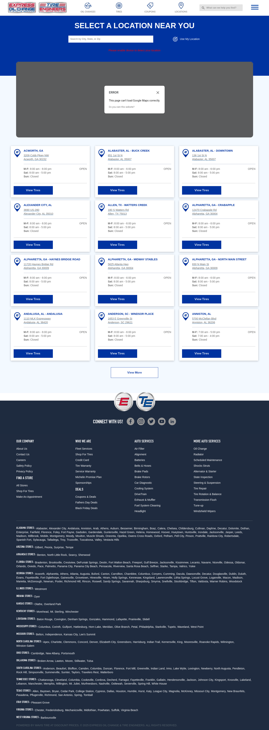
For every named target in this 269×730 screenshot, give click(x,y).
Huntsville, (191, 532)
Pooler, (59, 581)
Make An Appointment (29, 496)
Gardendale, (95, 532)
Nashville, (104, 683)
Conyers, (157, 573)
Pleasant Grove (40, 702)
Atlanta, (74, 573)
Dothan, (245, 528)
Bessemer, (126, 528)
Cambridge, (38, 653)
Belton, (40, 634)
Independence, (54, 634)
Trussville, (73, 539)
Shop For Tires (25, 491)
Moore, (69, 660)
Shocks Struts (202, 465)
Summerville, (52, 672)
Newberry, (207, 668)
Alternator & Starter (205, 471)
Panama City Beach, (86, 566)
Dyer (37, 596)
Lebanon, (21, 683)
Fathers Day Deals (86, 502)
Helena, (140, 532)
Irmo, (169, 668)
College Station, (85, 691)
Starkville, (161, 626)
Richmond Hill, (72, 581)
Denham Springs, (78, 619)
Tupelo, (172, 626)
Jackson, (191, 679)
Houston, (121, 691)
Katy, (149, 691)
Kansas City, (71, 634)
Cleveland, (61, 679)
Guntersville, (111, 532)
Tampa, (174, 566)
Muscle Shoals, (96, 535)
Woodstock (235, 581)
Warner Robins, (219, 581)
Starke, (164, 566)
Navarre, (206, 562)
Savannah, (128, 581)
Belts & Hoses (142, 465)
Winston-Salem (25, 645)
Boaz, (153, 528)
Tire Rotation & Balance (207, 494)
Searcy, (73, 554)
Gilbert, (39, 547)
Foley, (56, 532)
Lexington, (194, 668)
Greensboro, (124, 641)
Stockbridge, (181, 581)
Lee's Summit (87, 634)
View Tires (33, 190)
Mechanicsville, (74, 710)
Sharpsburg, (143, 581)
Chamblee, (130, 573)
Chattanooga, (46, 679)
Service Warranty (85, 471)
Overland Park (52, 604)
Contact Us (22, 454)
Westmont (41, 588)
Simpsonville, (36, 672)
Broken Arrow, (46, 660)
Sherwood (84, 554)
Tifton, (193, 581)
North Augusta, (222, 668)
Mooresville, (191, 641)
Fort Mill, (131, 668)
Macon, (227, 577)
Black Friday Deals (86, 508)
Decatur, (222, 528)
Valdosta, (203, 581)
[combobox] (221, 7)
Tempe (70, 547)
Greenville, (143, 668)
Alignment (140, 454)
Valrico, (183, 566)
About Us (21, 448)
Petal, (134, 626)
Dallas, (111, 691)
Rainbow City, (215, 535)
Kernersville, (169, 641)
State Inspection (203, 477)
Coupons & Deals (85, 496)
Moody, (70, 535)
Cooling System (143, 488)
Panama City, (65, 566)
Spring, (78, 694)
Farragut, (124, 679)
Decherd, (112, 679)
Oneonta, (111, 535)
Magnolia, (174, 691)
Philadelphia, (146, 626)
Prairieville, (135, 619)
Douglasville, (220, 573)
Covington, (60, 619)
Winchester (72, 611)
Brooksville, (56, 562)
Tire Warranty (83, 465)
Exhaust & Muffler (144, 499)
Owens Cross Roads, (140, 535)
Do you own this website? (121, 107)
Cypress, (100, 691)
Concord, (83, 641)
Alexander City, (58, 528)
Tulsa (90, 660)
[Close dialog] (158, 92)
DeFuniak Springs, (88, 562)
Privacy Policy (24, 471)
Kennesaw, (135, 577)
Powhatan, (104, 710)
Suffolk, (115, 710)
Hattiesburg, (81, 626)
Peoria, (49, 547)
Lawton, (59, 660)
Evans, (20, 577)
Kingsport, (221, 679)
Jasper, (229, 532)
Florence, (46, 532)
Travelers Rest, (90, 672)
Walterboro (106, 672)
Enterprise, (22, 532)
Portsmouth (68, 653)
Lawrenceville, (164, 577)
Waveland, (183, 626)
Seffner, (154, 566)
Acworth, (40, 573)
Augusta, (85, 573)
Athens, (104, 528)
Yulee (192, 566)
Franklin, (150, 679)
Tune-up (198, 505)
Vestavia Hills (111, 539)
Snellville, (167, 581)
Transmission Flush (205, 499)
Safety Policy (24, 465)
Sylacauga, (39, 539)
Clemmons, (70, 641)
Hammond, (108, 619)
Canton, (105, 573)
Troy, (63, 539)
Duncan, (108, 668)
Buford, (95, 573)
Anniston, (86, 528)
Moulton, (80, 535)
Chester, (40, 710)
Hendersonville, (176, 679)
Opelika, (122, 535)
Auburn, (115, 528)
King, (180, 641)
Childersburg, (186, 528)
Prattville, (200, 535)
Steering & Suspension (207, 482)
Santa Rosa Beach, (137, 566)
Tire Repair (200, 488)
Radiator (199, 454)
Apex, (46, 641)
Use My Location (186, 39)
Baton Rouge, (45, 619)
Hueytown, (177, 532)
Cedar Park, (68, 691)
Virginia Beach (129, 710)
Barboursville (48, 717)
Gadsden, (81, 532)
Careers (21, 460)
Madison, (21, 535)
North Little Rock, (57, 554)
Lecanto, (195, 562)
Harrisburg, (139, 641)
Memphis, (49, 683)
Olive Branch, (122, 626)
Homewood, (153, 532)
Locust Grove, (200, 577)
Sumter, (65, 672)
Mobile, (44, 535)
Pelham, (168, 535)
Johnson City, (206, 679)
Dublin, (233, 573)
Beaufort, (61, 668)
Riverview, (119, 566)
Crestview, (69, 562)
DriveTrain (140, 494)
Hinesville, (96, 577)
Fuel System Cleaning (147, 505)
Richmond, (51, 694)
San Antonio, (65, 694)
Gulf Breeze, (151, 562)
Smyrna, (156, 581)
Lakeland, (245, 679)
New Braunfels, (236, 691)
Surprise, (59, 547)
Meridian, (108, 626)
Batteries (139, 460)
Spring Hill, (144, 683)
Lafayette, (122, 619)
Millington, (62, 683)
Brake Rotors (142, 477)
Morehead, (43, 611)
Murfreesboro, (89, 683)
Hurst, (141, 691)
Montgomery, (57, 535)
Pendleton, (238, 668)
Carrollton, (117, 573)
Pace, (41, 566)
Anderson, (49, 668)
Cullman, (200, 528)
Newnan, (49, 581)
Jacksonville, (216, 532)
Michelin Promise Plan (88, 477)
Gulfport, (67, 626)
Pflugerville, (37, 694)
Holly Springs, (120, 577)
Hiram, (107, 577)
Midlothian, (90, 710)
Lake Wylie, (180, 668)
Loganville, (215, 577)
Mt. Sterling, (57, 611)
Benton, (41, 554)
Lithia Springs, (182, 577)
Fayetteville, (32, 577)
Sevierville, (130, 683)
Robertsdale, (231, 535)
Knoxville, (233, 679)
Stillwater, (80, 660)
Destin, (103, 562)
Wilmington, (227, 641)
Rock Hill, (21, 672)
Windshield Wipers (205, 511)
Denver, (94, 641)
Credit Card (82, 460)
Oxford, (158, 535)
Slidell (145, 619)
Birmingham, (141, 528)
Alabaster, (42, 528)
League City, (160, 691)
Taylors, (76, 672)
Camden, (84, 668)
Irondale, (203, 532)
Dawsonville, (193, 573)
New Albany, (53, 653)
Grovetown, (82, 577)
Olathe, (38, 604)
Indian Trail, (154, 641)
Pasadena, (22, 694)
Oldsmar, (240, 562)
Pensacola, (105, 566)
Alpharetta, (52, 573)
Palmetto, (50, 566)
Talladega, (53, 539)
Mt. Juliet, (74, 683)
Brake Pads (141, 471)
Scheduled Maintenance (208, 460)
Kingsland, (149, 577)
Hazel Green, (127, 532)
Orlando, (21, 566)
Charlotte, (57, 641)
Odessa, (229, 562)
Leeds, (239, 532)
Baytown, (45, 691)
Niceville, (218, 562)
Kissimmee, (182, 562)
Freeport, (137, 562)
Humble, (132, 691)
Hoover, (165, 532)
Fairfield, (35, 532)
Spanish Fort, (24, 539)
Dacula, (180, 573)
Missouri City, (202, 691)
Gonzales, (95, 619)
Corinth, (56, 626)
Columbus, (144, 573)
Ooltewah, (117, 683)
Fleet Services (83, 448)
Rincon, (86, 581)
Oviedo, (32, 566)
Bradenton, (41, 562)
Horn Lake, (95, 626)
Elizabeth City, (107, 641)
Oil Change (200, 448)
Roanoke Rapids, (209, 641)
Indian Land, (158, 668)
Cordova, (100, 679)
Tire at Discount (56, 725)
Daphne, (211, 528)
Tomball (88, 694)
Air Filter (139, 448)
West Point (197, 626)
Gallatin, (161, 679)
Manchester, (35, 683)
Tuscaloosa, (87, 539)
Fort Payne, (68, 532)
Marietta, (21, 581)
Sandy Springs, (112, 581)
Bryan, (56, 691)
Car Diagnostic (143, 482)
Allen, (36, 691)
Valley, (98, 539)
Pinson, (190, 535)
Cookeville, (87, 679)
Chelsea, (172, 528)
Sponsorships (83, 482)
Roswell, (97, 581)
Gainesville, (67, 577)
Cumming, (169, 573)
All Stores (22, 485)
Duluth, (242, 573)
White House (159, 683)
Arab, (96, 528)
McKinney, (187, 691)
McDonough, (34, 581)
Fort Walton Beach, (120, 562)
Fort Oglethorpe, (50, 577)
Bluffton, (73, 668)
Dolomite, (233, 528)
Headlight (140, 511)
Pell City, (179, 535)
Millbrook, (33, 535)
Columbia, (96, 668)
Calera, (161, 528)
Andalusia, (74, 528)
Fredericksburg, (55, 710)
